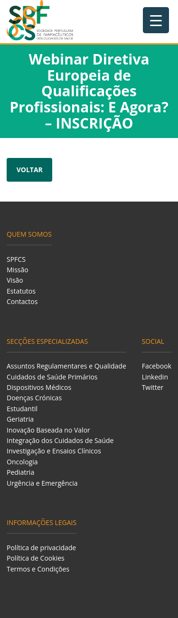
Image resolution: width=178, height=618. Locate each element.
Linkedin (155, 376)
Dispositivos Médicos (39, 387)
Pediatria (20, 472)
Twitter (153, 387)
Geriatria (20, 419)
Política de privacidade (41, 547)
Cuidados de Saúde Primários (52, 376)
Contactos (22, 301)
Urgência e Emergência (42, 483)
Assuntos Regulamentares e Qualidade (66, 365)
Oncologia (22, 461)
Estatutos (21, 290)
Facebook (156, 365)
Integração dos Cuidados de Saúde (60, 440)
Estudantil (22, 408)
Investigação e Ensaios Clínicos (54, 450)
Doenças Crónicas (34, 397)
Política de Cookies (36, 558)
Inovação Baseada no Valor (48, 429)
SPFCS (16, 259)
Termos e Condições (38, 568)
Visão (15, 280)
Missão (17, 269)
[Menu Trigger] (156, 20)
